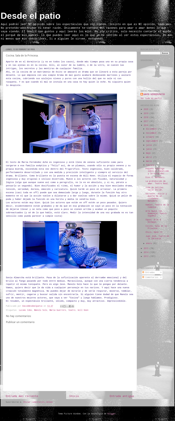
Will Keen (83, 310)
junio (149, 149)
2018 (147, 117)
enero (149, 243)
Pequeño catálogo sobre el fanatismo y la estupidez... (157, 171)
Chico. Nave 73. (154, 232)
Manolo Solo (40, 310)
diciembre (152, 128)
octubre (150, 137)
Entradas (148, 272)
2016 (147, 125)
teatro (71, 310)
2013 (147, 256)
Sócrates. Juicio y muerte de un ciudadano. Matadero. (156, 197)
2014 (147, 252)
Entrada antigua (122, 396)
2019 (147, 113)
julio (149, 145)
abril (149, 157)
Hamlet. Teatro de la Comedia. (157, 205)
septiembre (152, 141)
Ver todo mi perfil (151, 98)
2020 (147, 109)
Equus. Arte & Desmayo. (153, 220)
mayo (149, 153)
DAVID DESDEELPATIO (154, 94)
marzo (149, 161)
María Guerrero (57, 310)
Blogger (112, 413)
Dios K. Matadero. (156, 177)
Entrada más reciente (22, 396)
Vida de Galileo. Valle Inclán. (155, 188)
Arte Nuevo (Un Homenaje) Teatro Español (156, 213)
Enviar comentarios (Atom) (38, 402)
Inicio (74, 396)
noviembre (152, 133)
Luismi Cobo (25, 310)
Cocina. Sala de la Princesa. (156, 227)
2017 (147, 121)
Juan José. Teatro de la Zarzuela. (157, 237)
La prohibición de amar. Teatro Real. (157, 182)
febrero (150, 165)
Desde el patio (31, 16)
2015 (147, 248)
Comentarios (150, 277)
